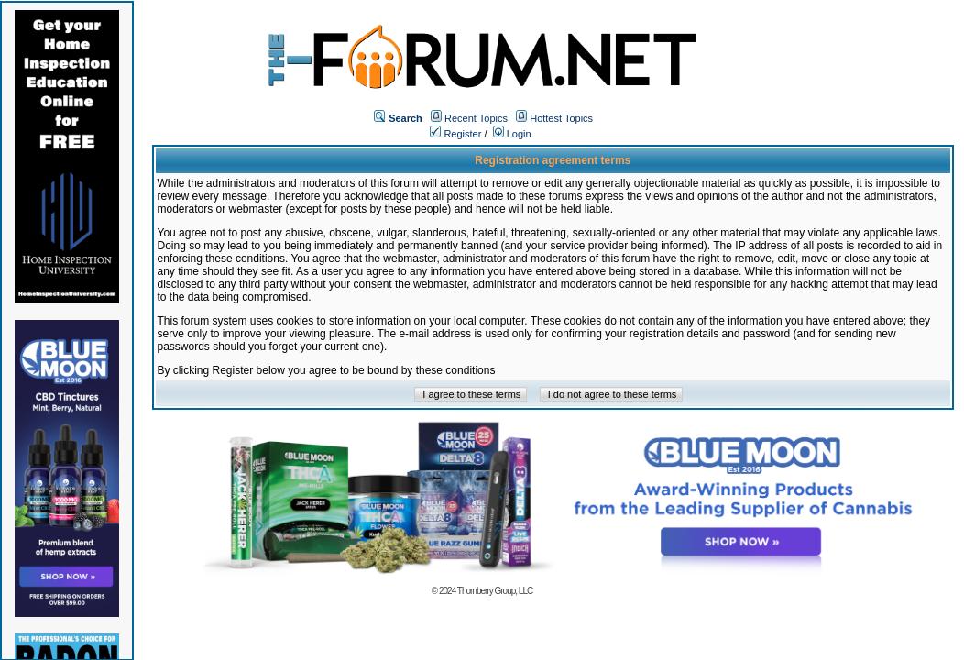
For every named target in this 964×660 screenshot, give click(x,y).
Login (512, 133)
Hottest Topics (561, 118)
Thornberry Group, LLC (494, 591)
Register (455, 133)
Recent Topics (476, 118)
